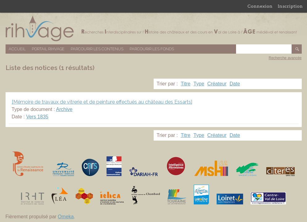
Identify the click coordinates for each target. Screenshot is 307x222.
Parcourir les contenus (97, 49)
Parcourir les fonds (152, 49)
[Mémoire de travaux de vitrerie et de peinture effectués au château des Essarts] (102, 102)
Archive (64, 109)
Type (198, 83)
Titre (185, 83)
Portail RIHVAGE (48, 49)
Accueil (17, 49)
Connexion (259, 6)
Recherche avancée (285, 58)
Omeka (66, 216)
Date (235, 83)
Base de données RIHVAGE (154, 28)
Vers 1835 (37, 116)
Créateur (216, 83)
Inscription (290, 6)
